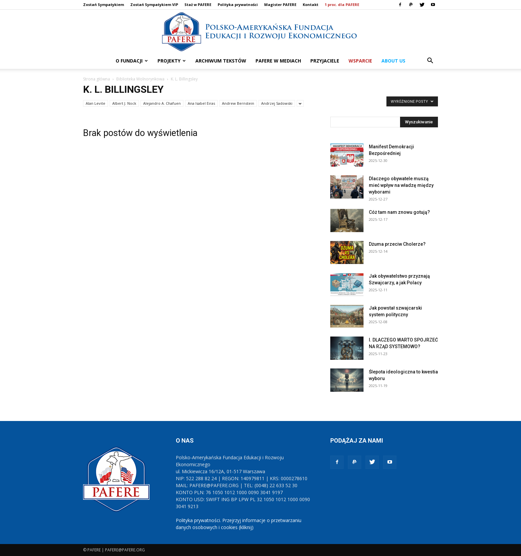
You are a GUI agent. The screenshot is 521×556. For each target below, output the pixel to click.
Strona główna (96, 79)
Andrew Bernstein (238, 103)
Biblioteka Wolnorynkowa (140, 79)
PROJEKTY (171, 61)
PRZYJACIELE (324, 61)
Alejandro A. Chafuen (162, 103)
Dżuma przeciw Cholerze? (397, 244)
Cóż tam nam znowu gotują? (399, 212)
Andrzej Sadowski (276, 103)
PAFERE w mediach (278, 61)
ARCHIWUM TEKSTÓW (220, 61)
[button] (430, 61)
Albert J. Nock (124, 103)
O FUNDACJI (132, 61)
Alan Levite (95, 103)
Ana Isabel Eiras (201, 103)
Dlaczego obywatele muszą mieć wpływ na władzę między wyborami (401, 185)
